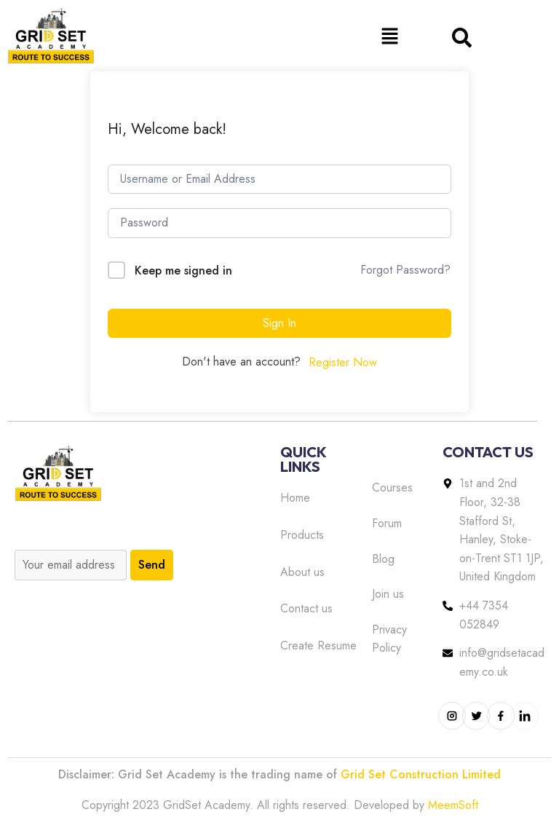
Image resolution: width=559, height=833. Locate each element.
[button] (389, 35)
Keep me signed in (183, 270)
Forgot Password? (405, 269)
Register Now (343, 362)
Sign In (279, 323)
